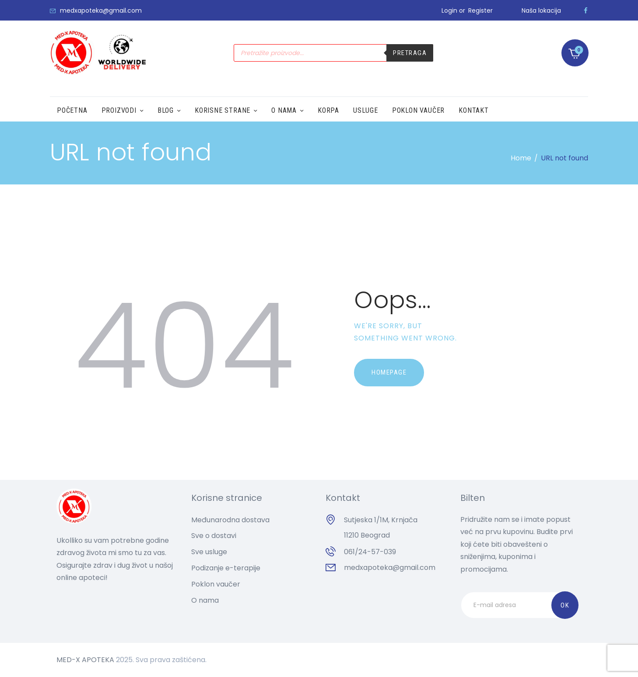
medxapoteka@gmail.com (389, 567)
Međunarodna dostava (230, 520)
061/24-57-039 (370, 552)
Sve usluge (209, 552)
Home (521, 158)
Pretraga (410, 53)
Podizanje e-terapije (225, 568)
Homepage (389, 372)
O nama (205, 600)
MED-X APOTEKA (85, 660)
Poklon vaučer (215, 584)
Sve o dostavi (213, 536)
